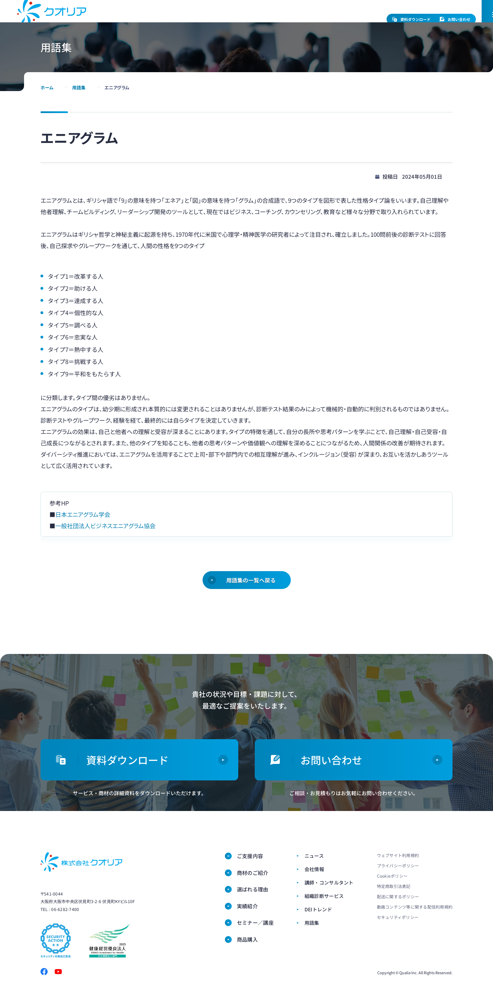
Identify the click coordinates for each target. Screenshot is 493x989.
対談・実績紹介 (331, 36)
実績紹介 (247, 906)
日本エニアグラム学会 (82, 545)
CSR (243, 18)
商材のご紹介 (223, 36)
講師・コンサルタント (276, 18)
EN (370, 18)
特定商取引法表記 (394, 886)
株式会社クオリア (81, 862)
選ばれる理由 (275, 36)
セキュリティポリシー (398, 917)
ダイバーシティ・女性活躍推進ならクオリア (51, 27)
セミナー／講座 (390, 36)
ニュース (198, 18)
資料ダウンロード (411, 19)
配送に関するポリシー (398, 896)
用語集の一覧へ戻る (250, 611)
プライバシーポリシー (398, 865)
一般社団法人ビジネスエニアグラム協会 (105, 556)
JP (357, 18)
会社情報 (223, 18)
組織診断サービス (323, 18)
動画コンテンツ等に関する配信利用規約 (414, 907)
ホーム (47, 118)
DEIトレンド (318, 909)
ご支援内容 (173, 36)
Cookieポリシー (392, 876)
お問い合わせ (454, 19)
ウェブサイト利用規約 (398, 855)
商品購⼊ (439, 36)
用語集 (79, 118)
